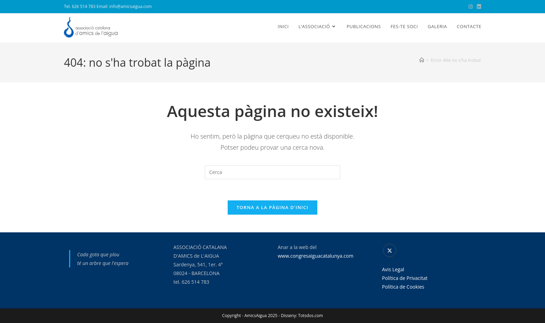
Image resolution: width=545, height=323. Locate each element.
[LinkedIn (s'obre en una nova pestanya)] (478, 6)
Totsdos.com (310, 315)
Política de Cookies (403, 286)
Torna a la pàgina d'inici (273, 207)
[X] (389, 250)
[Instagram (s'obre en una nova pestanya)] (470, 6)
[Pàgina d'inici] (422, 60)
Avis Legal (393, 269)
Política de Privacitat (405, 278)
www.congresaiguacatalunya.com (315, 255)
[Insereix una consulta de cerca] (272, 172)
